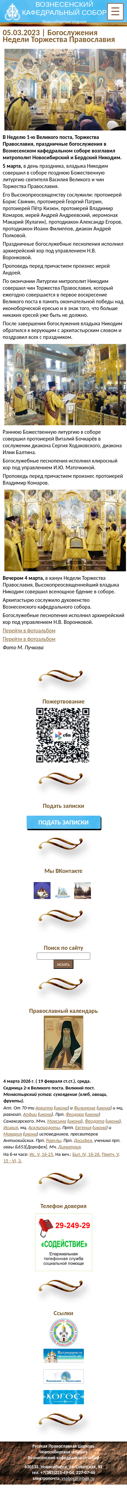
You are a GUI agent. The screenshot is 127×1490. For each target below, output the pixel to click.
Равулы (53, 1140)
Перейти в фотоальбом (29, 630)
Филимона (84, 1108)
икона (61, 1108)
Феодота (94, 1121)
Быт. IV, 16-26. (86, 1154)
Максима (56, 1121)
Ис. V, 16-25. (42, 1154)
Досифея (83, 1140)
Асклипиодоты (44, 1127)
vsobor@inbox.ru (78, 1478)
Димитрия (69, 1147)
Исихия (10, 1127)
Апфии (30, 1114)
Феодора (75, 1114)
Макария (12, 1134)
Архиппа (44, 1108)
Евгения (83, 1127)
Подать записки (63, 822)
